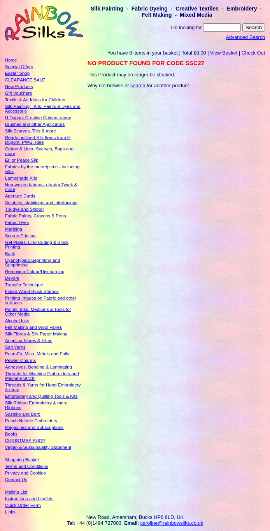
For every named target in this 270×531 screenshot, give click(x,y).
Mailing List (16, 492)
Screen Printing (20, 235)
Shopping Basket (22, 459)
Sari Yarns (15, 347)
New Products (19, 86)
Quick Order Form (23, 505)
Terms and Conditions (26, 466)
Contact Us (16, 479)
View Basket (223, 53)
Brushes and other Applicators (35, 124)
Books (11, 434)
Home (11, 60)
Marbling (13, 229)
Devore (12, 278)
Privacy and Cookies (25, 473)
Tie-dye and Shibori (24, 209)
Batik (10, 253)
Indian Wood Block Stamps (32, 291)
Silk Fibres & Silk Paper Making (36, 334)
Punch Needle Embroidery (31, 420)
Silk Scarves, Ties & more (30, 131)
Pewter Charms (20, 360)
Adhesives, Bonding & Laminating (38, 367)
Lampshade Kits (21, 178)
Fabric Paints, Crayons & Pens (35, 215)
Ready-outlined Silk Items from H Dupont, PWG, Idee (37, 140)
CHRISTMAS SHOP (25, 440)
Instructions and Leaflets (29, 498)
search (137, 85)
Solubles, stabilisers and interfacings (41, 202)
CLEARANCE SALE (25, 80)
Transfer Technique (24, 284)
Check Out (253, 53)
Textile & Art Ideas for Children (35, 99)
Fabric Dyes (17, 222)
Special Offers (19, 66)
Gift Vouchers (18, 93)
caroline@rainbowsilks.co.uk (171, 523)
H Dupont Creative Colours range (38, 117)
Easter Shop (17, 73)
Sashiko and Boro (22, 414)
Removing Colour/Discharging (35, 271)
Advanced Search (245, 37)
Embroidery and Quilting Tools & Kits (41, 396)
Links (10, 512)
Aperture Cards (20, 196)
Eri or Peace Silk (21, 160)
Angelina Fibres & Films (29, 340)
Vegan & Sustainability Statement (38, 447)
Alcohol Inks (17, 320)
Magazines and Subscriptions (34, 427)
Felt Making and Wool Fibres (33, 327)
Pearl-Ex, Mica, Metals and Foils (37, 353)
